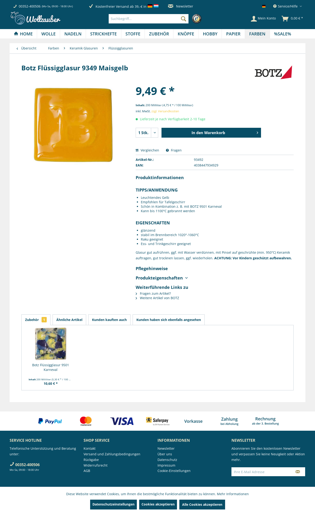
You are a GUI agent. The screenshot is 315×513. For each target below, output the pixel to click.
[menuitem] (156, 18)
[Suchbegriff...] (148, 18)
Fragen (174, 150)
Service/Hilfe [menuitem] (286, 6)
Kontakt (90, 448)
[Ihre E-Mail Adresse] (261, 471)
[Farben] (257, 33)
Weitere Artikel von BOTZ (157, 298)
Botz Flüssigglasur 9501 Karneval (50, 367)
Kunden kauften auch (109, 319)
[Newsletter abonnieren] (297, 471)
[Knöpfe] (185, 33)
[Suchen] (183, 18)
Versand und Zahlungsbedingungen (112, 454)
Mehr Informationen (233, 494)
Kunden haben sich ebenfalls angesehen (168, 319)
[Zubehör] (159, 33)
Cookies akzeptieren (158, 504)
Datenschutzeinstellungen (113, 504)
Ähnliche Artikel (69, 319)
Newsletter (180, 6)
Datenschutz (167, 459)
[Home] (23, 33)
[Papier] (233, 33)
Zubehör (36, 319)
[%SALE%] (283, 33)
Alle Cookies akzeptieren (202, 504)
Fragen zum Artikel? (153, 293)
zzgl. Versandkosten (165, 111)
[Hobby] (210, 33)
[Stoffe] (133, 33)
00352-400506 (30, 6)
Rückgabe (91, 459)
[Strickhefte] (103, 33)
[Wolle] (48, 33)
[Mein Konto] (263, 18)
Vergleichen (147, 150)
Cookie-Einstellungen (174, 470)
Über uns (165, 454)
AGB (87, 470)
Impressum (166, 465)
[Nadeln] (73, 33)
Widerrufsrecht (96, 465)
